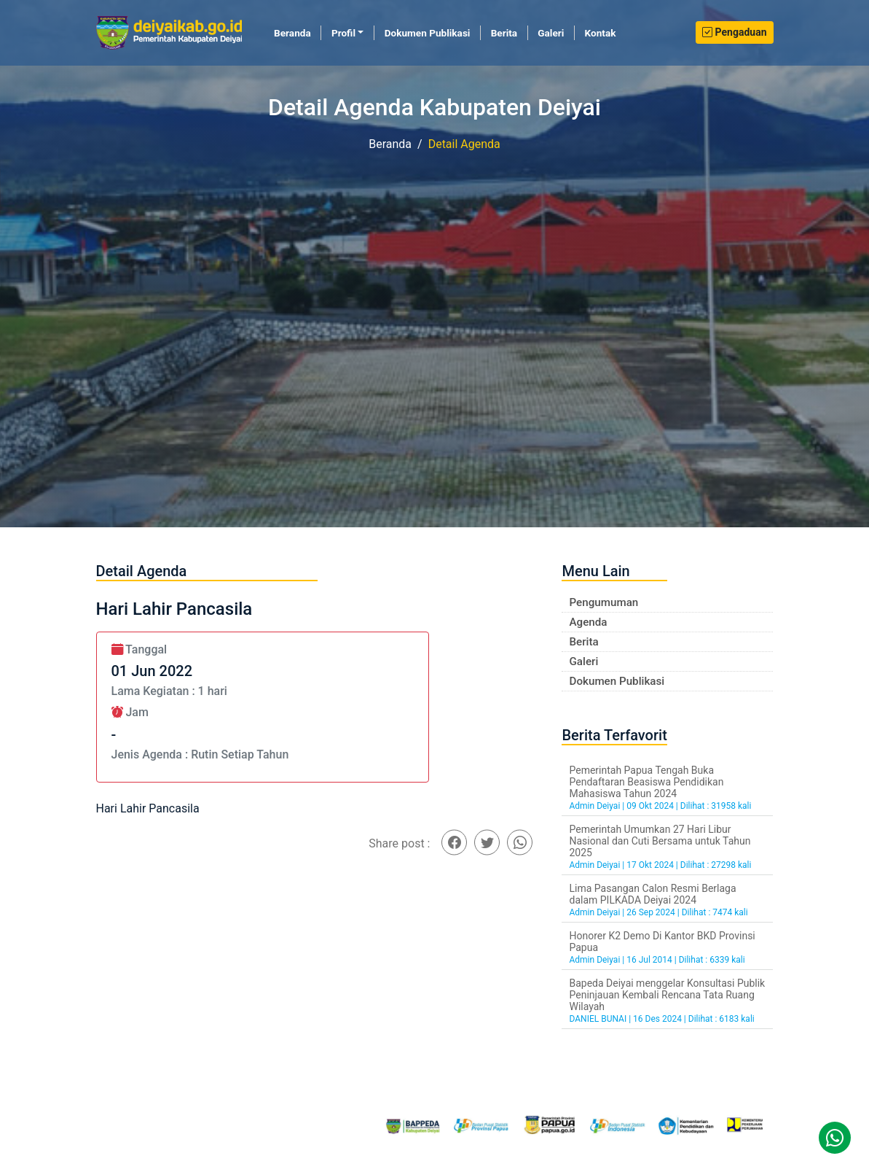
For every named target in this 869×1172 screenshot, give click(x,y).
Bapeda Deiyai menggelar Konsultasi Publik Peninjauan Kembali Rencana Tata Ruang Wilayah (667, 994)
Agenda (588, 622)
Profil (343, 33)
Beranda (297, 32)
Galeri (551, 33)
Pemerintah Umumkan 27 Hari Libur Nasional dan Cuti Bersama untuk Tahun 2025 (659, 840)
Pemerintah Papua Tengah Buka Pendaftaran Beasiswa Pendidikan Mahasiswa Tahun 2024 (646, 781)
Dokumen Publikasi (428, 33)
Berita (504, 33)
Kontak (600, 33)
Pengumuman (603, 602)
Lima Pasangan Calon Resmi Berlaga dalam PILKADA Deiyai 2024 (652, 894)
